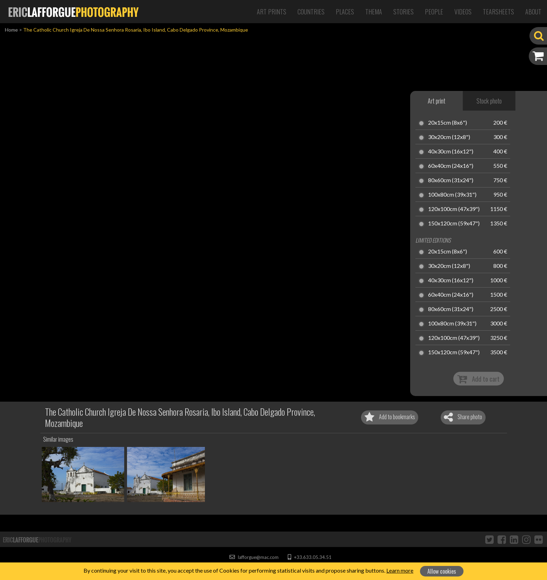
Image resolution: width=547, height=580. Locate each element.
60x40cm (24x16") (450, 166)
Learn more (399, 570)
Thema (373, 11)
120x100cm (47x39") (454, 209)
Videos (463, 11)
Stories (403, 11)
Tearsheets (498, 11)
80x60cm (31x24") (450, 180)
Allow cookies (441, 571)
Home (11, 30)
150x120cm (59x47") (454, 223)
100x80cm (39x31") (452, 195)
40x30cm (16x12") (450, 151)
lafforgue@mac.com (254, 557)
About (533, 11)
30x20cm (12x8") (449, 137)
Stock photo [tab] (489, 100)
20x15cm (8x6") (447, 123)
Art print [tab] (436, 100)
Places (345, 11)
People (434, 11)
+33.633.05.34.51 (310, 557)
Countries (311, 11)
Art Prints (271, 11)
